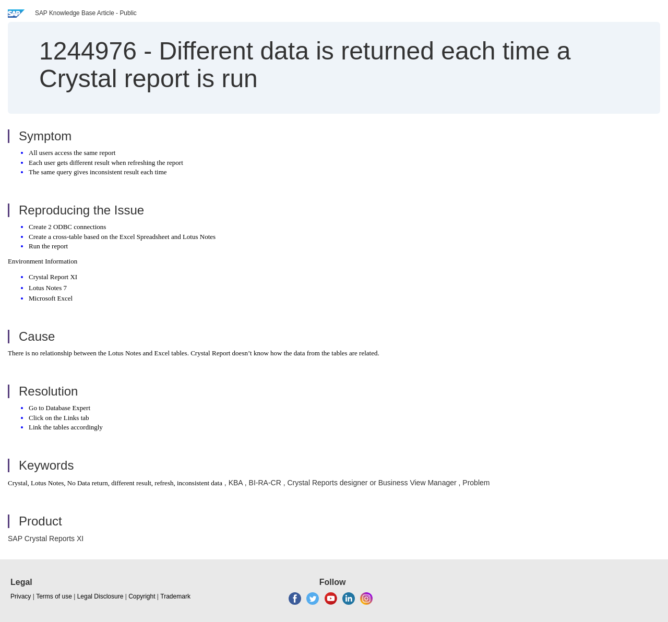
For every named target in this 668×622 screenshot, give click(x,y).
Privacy (20, 596)
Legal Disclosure (100, 596)
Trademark (175, 596)
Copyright (141, 596)
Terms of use (54, 596)
